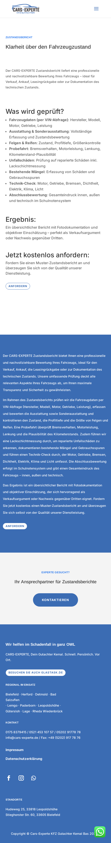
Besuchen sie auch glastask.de (35, 672)
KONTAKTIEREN (55, 590)
